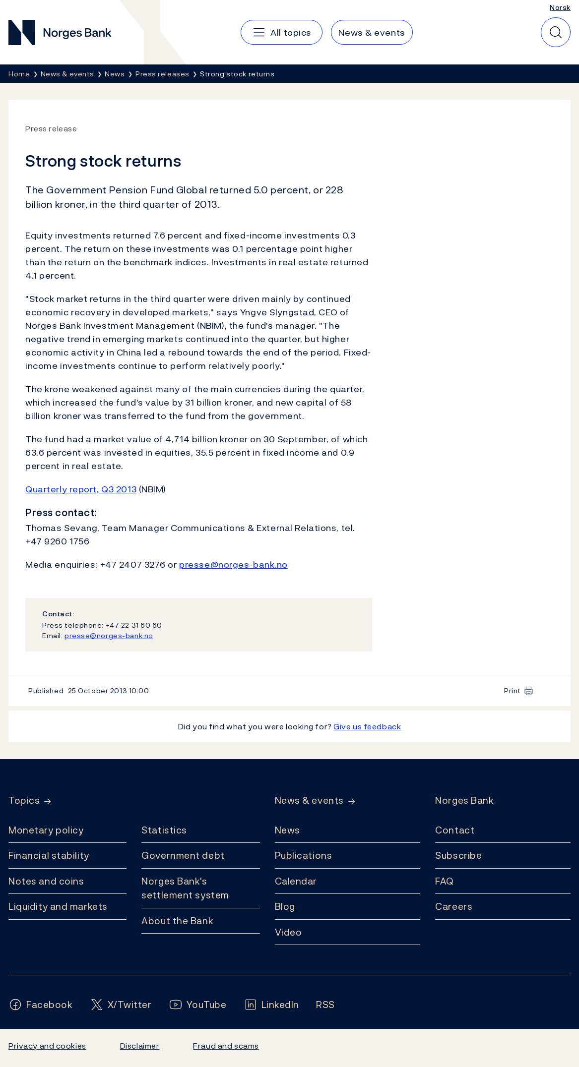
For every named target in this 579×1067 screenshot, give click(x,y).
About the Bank (177, 921)
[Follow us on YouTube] (198, 1005)
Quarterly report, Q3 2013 (80, 489)
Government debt (182, 855)
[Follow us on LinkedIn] (272, 1005)
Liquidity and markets (58, 906)
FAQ (444, 881)
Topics (24, 800)
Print (512, 690)
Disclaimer (140, 1046)
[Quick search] (556, 32)
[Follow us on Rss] (325, 1005)
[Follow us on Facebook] (40, 1005)
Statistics (164, 830)
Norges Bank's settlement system (185, 888)
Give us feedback (367, 726)
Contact (454, 830)
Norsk (560, 7)
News (287, 830)
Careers (453, 906)
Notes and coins (46, 881)
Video (288, 932)
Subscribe (458, 855)
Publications (303, 855)
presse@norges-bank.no (233, 564)
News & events (309, 800)
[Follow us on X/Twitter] (121, 1005)
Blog (285, 906)
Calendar (296, 881)
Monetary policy (45, 830)
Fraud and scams (225, 1046)
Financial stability (48, 855)
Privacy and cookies (47, 1046)
